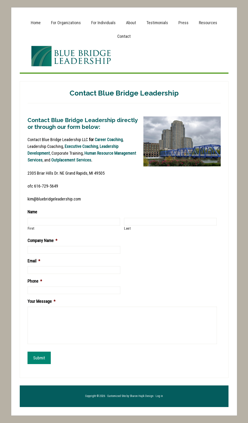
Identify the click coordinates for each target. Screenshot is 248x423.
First (31, 228)
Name (32, 211)
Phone (35, 281)
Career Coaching (109, 139)
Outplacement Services (71, 160)
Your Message (41, 301)
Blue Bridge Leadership (124, 56)
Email (34, 260)
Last (127, 228)
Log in (159, 396)
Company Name (42, 240)
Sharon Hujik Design (142, 396)
